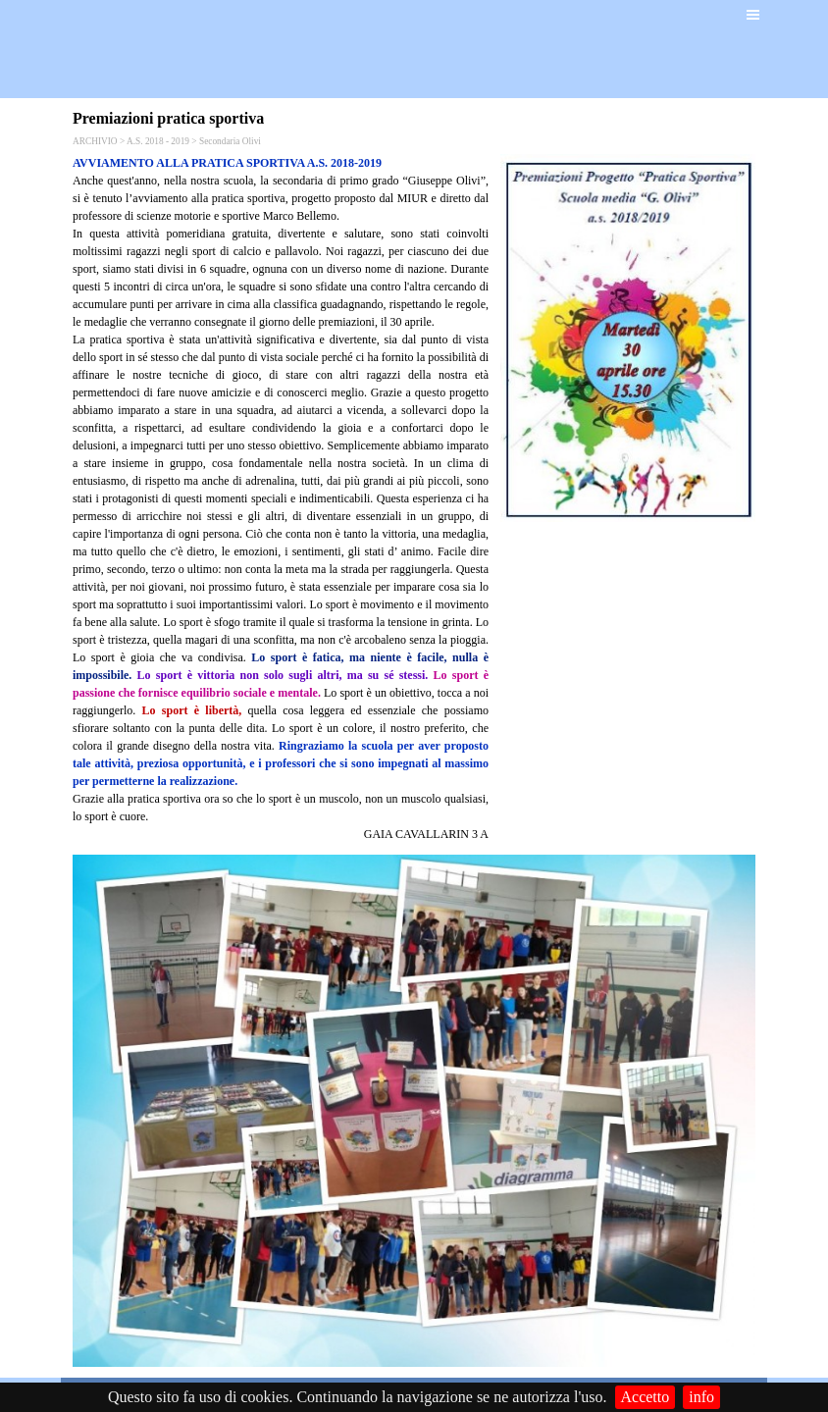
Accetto (645, 1396)
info (701, 1396)
